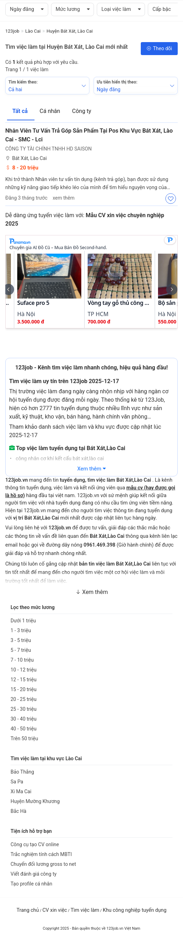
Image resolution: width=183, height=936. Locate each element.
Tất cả (20, 111)
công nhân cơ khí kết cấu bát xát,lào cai (59, 459)
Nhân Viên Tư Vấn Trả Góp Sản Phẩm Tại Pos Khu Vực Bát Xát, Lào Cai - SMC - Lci (89, 135)
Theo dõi (159, 48)
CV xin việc (54, 910)
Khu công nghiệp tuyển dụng (134, 910)
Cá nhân (51, 111)
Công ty (81, 111)
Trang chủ (28, 910)
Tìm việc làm (84, 910)
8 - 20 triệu (21, 168)
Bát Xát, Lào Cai (26, 158)
